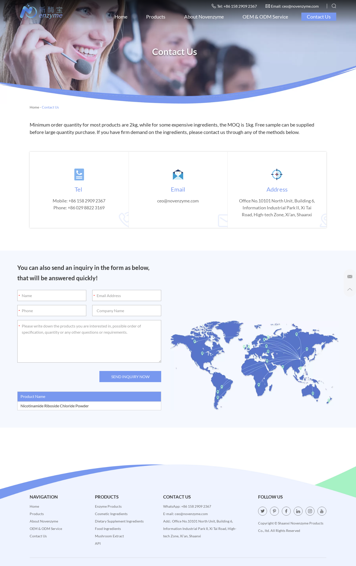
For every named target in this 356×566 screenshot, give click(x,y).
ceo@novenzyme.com (300, 6)
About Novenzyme (204, 17)
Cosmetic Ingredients (111, 514)
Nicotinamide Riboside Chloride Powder (55, 405)
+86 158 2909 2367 (196, 506)
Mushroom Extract (109, 536)
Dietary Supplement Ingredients (119, 521)
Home (120, 17)
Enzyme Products (108, 506)
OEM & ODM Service (265, 17)
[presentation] (54, 377)
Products (155, 17)
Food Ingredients (108, 528)
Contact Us (319, 17)
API (98, 543)
